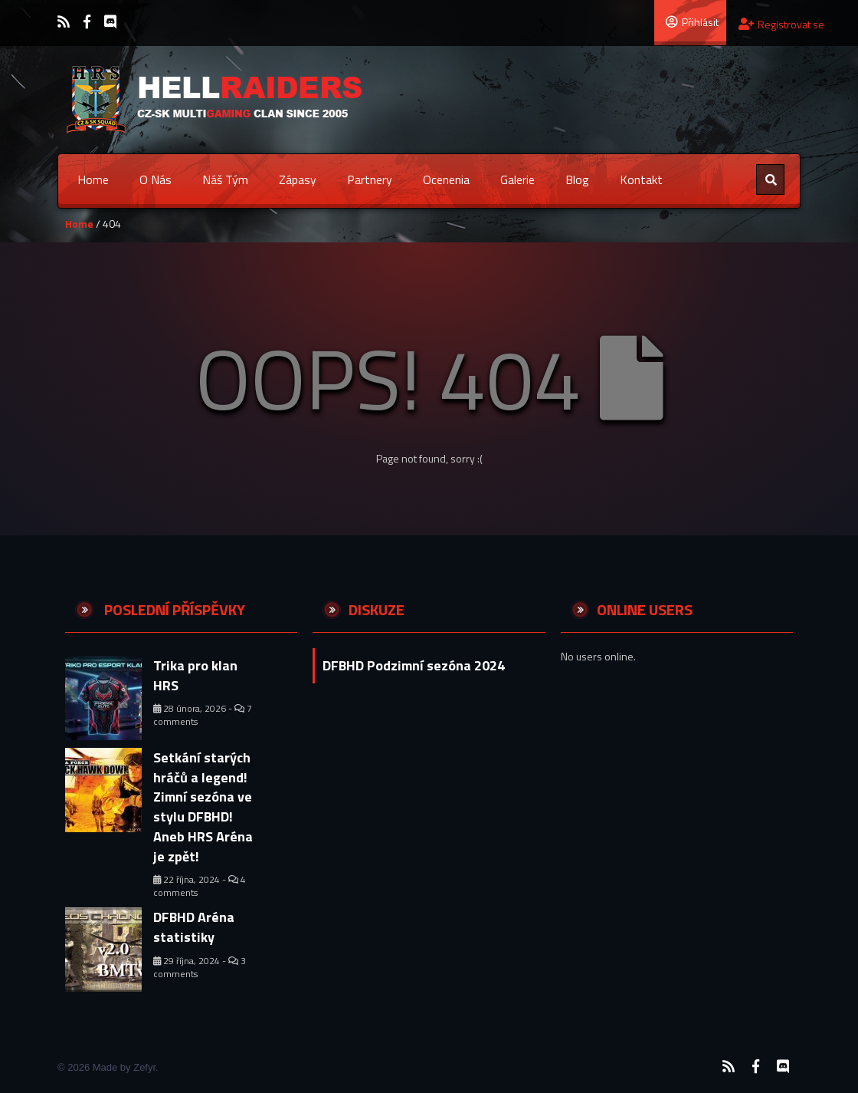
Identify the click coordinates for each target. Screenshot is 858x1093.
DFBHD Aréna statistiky (193, 927)
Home (93, 179)
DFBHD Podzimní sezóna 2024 (414, 665)
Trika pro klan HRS (195, 675)
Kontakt (641, 179)
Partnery (369, 179)
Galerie (517, 179)
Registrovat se (781, 24)
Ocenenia (446, 179)
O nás (155, 179)
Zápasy (297, 179)
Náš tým (225, 179)
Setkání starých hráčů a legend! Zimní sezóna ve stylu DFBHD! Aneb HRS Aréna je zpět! (203, 807)
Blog (577, 179)
